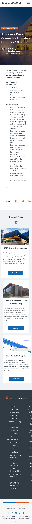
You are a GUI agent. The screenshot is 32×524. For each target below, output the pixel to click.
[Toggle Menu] (28, 4)
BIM (14, 445)
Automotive (14, 442)
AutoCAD (14, 430)
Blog (14, 449)
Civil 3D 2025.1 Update (16, 356)
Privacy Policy (11, 508)
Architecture (14, 415)
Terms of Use (21, 508)
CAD (14, 480)
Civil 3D (14, 488)
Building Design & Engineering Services (14, 458)
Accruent (14, 406)
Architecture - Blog (14, 422)
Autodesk (14, 434)
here (7, 187)
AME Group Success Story (15, 248)
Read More (15, 273)
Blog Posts (14, 452)
